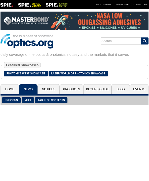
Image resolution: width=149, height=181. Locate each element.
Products (71, 89)
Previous (11, 100)
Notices (48, 89)
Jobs (121, 89)
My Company (103, 4)
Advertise (122, 4)
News (28, 89)
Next (27, 100)
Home (9, 89)
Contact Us (140, 4)
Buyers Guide (97, 89)
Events (139, 89)
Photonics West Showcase (26, 73)
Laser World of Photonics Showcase (78, 73)
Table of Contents (51, 100)
